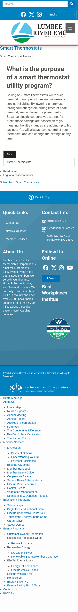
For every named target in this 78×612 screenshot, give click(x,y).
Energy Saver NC (17, 581)
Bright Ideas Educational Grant (25, 509)
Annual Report (16, 418)
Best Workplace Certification (24, 434)
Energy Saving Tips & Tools (23, 585)
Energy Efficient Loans (24, 566)
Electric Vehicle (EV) (19, 573)
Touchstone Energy (19, 438)
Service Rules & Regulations (24, 480)
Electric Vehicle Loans (24, 570)
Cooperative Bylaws (19, 476)
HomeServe (14, 577)
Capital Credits (16, 488)
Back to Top (42, 197)
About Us (9, 401)
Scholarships (15, 505)
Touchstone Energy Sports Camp (27, 516)
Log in (7, 175)
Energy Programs (14, 528)
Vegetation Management (22, 491)
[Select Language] (61, 14)
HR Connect (51, 278)
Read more (10, 171)
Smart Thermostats (21, 48)
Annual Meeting (16, 415)
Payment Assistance (23, 460)
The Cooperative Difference (24, 430)
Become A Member (18, 464)
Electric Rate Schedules (21, 484)
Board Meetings (12, 397)
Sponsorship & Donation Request (27, 495)
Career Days (15, 520)
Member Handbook (18, 468)
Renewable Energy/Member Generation (35, 556)
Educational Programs (16, 499)
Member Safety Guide (20, 472)
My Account (14, 447)
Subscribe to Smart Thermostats (19, 182)
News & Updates (16, 230)
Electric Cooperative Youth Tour (26, 513)
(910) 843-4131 (56, 220)
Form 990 (13, 426)
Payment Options (21, 453)
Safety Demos (15, 524)
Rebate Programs (22, 543)
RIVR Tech (9, 593)
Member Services (16, 239)
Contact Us (12, 222)
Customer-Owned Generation (25, 533)
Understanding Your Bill (25, 457)
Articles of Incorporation (21, 422)
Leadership (14, 407)
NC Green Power (21, 552)
